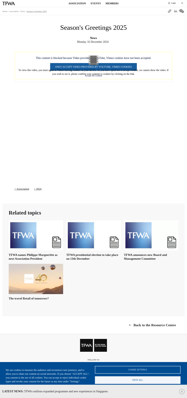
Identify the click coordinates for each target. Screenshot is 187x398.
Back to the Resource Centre (155, 325)
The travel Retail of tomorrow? (29, 298)
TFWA (8, 3)
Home (4, 11)
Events (96, 3)
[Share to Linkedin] (175, 11)
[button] (169, 11)
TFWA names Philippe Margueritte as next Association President (33, 256)
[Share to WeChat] (181, 11)
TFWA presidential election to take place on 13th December (92, 256)
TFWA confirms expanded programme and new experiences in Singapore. (55, 391)
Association (77, 3)
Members (112, 3)
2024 (38, 188)
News (22, 11)
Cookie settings (137, 370)
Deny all (137, 380)
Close (182, 391)
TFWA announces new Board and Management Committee (145, 256)
